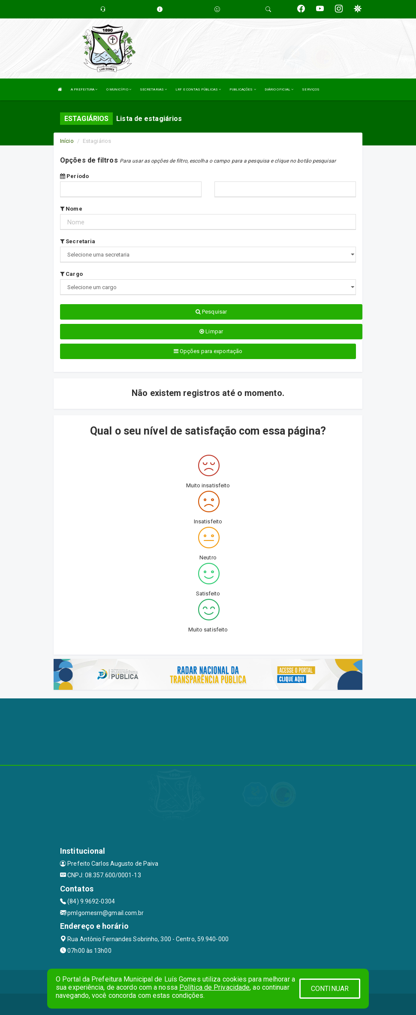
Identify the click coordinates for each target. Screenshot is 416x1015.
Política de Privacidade (214, 987)
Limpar (211, 331)
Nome (71, 208)
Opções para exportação (208, 351)
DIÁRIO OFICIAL (279, 89)
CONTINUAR (330, 989)
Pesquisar (211, 311)
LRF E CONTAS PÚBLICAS (198, 89)
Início (67, 141)
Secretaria (77, 241)
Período (74, 176)
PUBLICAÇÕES (242, 89)
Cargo (71, 274)
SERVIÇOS (311, 89)
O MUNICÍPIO (118, 89)
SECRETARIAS (153, 89)
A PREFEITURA (84, 89)
